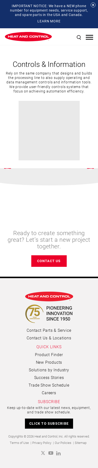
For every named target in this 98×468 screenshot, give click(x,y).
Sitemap (81, 442)
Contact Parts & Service (49, 330)
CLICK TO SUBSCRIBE (49, 423)
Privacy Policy (41, 442)
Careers (49, 392)
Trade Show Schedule (49, 385)
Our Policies (63, 442)
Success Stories (49, 377)
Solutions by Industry (49, 369)
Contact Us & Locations (49, 337)
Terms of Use (19, 442)
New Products (49, 362)
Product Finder (49, 354)
